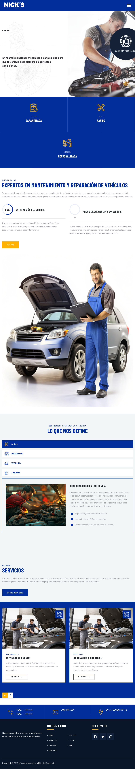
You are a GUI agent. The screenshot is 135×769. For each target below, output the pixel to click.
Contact (52, 750)
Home (51, 735)
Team (71, 740)
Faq (70, 745)
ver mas (10, 245)
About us (53, 740)
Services (73, 735)
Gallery (52, 745)
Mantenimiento (12, 654)
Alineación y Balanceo (87, 658)
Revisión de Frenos (18, 658)
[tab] (67, 444)
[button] (10, 695)
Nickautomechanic (27, 763)
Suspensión (78, 654)
